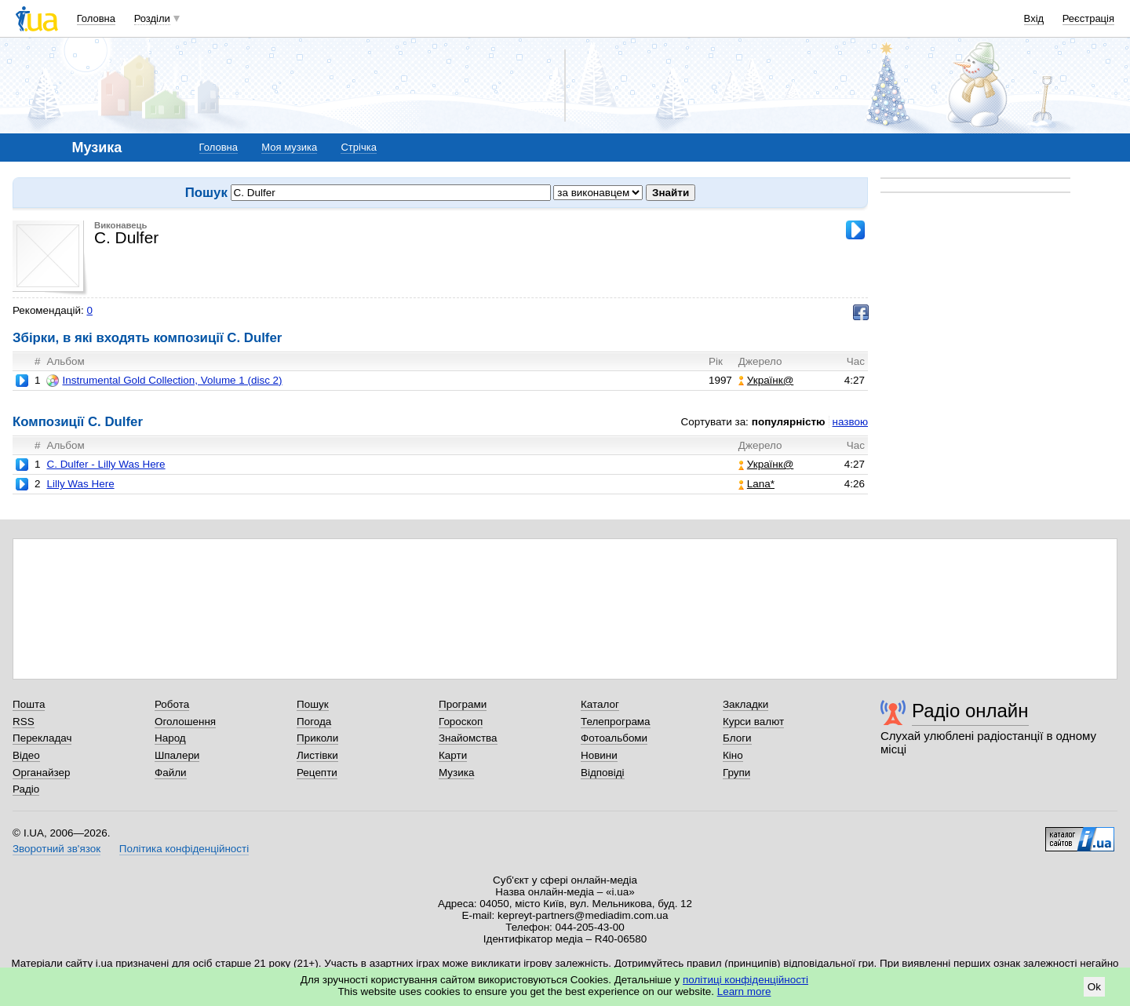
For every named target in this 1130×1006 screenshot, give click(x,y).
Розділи (152, 18)
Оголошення (185, 721)
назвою (850, 422)
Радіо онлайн (970, 710)
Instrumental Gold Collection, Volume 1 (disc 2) (164, 380)
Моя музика (289, 147)
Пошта (29, 704)
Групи (736, 772)
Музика (456, 772)
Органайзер (41, 772)
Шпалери (177, 755)
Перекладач (42, 738)
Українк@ (765, 380)
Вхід (1034, 18)
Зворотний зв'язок (56, 849)
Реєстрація (1088, 18)
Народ (170, 738)
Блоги (737, 738)
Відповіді (603, 772)
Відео (26, 755)
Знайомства (468, 738)
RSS (24, 721)
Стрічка (358, 147)
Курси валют (753, 721)
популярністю (789, 422)
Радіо (26, 789)
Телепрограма (616, 721)
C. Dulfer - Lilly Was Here (105, 464)
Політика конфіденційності (184, 849)
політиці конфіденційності (745, 980)
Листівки (317, 755)
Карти (453, 755)
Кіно (733, 755)
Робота (172, 704)
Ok (1094, 987)
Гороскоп (461, 721)
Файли (171, 772)
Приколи (317, 738)
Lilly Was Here (80, 484)
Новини (599, 755)
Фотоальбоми (614, 738)
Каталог (600, 704)
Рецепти (317, 772)
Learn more (744, 991)
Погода (314, 721)
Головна (96, 18)
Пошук (313, 704)
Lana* (756, 484)
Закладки (745, 704)
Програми (463, 704)
